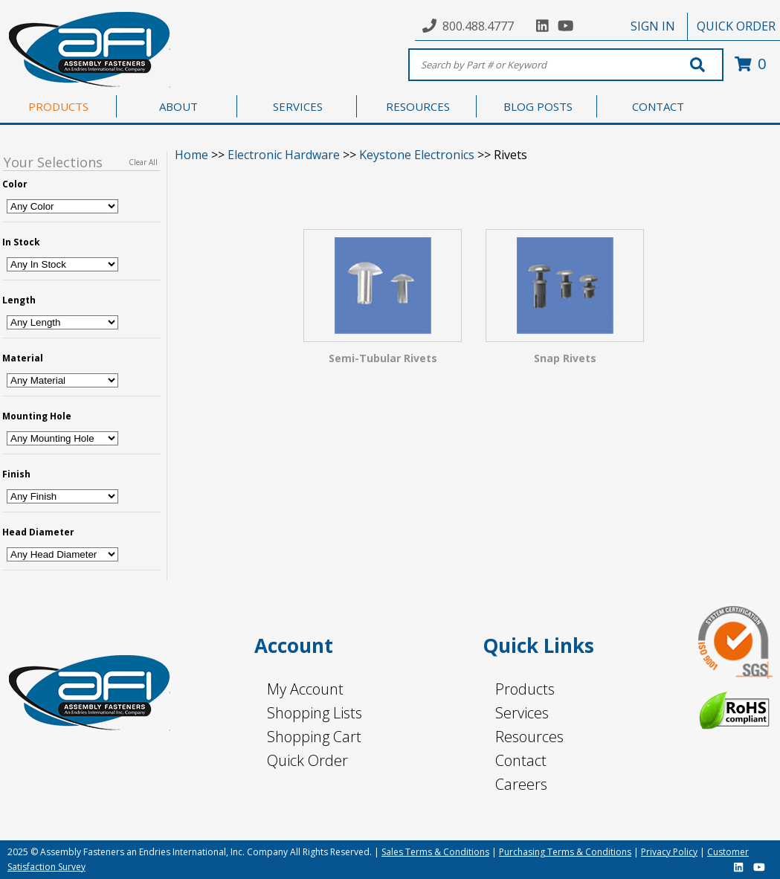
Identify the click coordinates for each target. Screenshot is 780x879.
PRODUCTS (58, 106)
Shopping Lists (314, 713)
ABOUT (178, 106)
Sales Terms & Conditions (435, 852)
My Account (305, 689)
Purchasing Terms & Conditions (565, 852)
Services (522, 713)
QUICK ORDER (736, 26)
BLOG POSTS (538, 106)
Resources (529, 737)
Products (525, 689)
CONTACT (658, 106)
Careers (521, 784)
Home (191, 154)
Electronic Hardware (284, 154)
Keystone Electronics (416, 154)
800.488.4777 (478, 26)
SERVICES (298, 106)
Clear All (143, 162)
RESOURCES (418, 106)
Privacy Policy (669, 852)
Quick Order (307, 760)
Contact (521, 760)
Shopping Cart (314, 737)
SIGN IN (653, 26)
